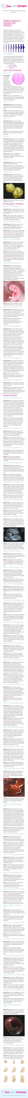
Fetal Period (11, 68)
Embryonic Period (13, 66)
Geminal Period (12, 65)
